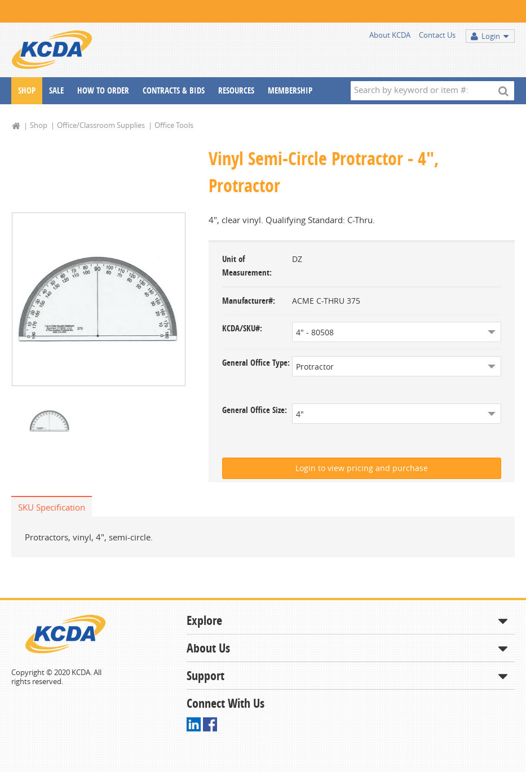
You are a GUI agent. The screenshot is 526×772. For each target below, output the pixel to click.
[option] (98, 299)
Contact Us (437, 35)
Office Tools (173, 125)
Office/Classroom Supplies (101, 125)
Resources (236, 90)
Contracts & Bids (174, 90)
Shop (27, 90)
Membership (290, 90)
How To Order (103, 90)
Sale (56, 90)
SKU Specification (51, 507)
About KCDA (389, 35)
